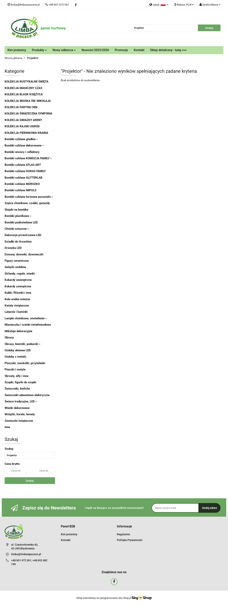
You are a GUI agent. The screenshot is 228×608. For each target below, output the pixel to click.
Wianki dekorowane (17, 408)
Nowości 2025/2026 (95, 50)
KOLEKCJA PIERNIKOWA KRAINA (26, 133)
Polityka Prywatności (129, 540)
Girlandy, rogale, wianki (20, 273)
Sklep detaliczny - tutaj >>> (168, 50)
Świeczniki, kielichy (17, 388)
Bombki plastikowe (18, 216)
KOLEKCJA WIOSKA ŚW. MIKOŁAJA (28, 101)
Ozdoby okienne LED (18, 350)
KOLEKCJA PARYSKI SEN (21, 107)
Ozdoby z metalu (15, 356)
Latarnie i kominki (16, 312)
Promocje (121, 50)
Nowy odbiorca (64, 50)
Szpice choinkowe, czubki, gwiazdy (27, 203)
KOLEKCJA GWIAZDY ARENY (23, 120)
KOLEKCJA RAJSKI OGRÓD (22, 126)
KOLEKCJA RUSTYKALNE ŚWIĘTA (26, 81)
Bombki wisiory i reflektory (22, 152)
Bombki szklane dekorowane (24, 145)
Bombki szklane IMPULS (20, 190)
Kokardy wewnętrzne (18, 280)
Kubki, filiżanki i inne (18, 292)
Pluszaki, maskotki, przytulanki (25, 363)
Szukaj (30, 480)
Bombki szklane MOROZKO (22, 184)
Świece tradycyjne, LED (21, 401)
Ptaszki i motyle (15, 369)
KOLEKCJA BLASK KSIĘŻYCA (24, 94)
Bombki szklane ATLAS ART (23, 165)
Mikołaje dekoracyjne (18, 331)
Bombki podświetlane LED (21, 222)
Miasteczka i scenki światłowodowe (28, 324)
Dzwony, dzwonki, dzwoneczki (24, 254)
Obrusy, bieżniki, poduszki (22, 344)
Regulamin (123, 534)
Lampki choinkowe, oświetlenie (26, 318)
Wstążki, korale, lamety (20, 414)
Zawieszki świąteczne (19, 420)
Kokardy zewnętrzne (18, 286)
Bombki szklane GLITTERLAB (23, 177)
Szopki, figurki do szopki (20, 382)
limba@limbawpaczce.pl (26, 554)
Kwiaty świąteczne (17, 305)
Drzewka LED (13, 248)
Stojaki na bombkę (16, 209)
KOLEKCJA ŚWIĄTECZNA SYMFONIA (28, 113)
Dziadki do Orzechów (18, 241)
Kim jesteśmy (16, 50)
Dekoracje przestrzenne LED (23, 235)
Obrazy (9, 337)
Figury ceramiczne (17, 260)
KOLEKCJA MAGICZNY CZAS (23, 88)
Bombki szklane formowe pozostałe (29, 197)
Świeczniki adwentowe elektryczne (27, 395)
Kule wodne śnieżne (17, 299)
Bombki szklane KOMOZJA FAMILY (28, 158)
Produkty (39, 50)
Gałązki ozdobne (15, 267)
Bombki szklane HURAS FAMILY (25, 171)
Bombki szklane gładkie (21, 139)
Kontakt (139, 50)
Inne (7, 427)
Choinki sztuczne (17, 228)
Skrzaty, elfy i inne (16, 376)
